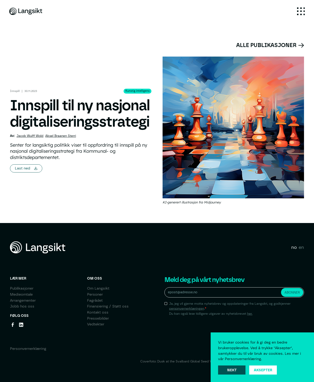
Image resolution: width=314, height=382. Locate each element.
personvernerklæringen (186, 308)
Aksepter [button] (263, 370)
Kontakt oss (97, 312)
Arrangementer (23, 300)
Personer (95, 294)
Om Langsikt (98, 288)
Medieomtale (21, 294)
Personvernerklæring (28, 348)
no (294, 247)
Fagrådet (95, 300)
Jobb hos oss (22, 306)
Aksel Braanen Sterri (60, 136)
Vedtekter (95, 324)
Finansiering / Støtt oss (108, 306)
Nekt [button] (232, 370)
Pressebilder (98, 318)
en (301, 247)
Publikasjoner (21, 288)
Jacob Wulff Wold (29, 136)
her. (249, 313)
